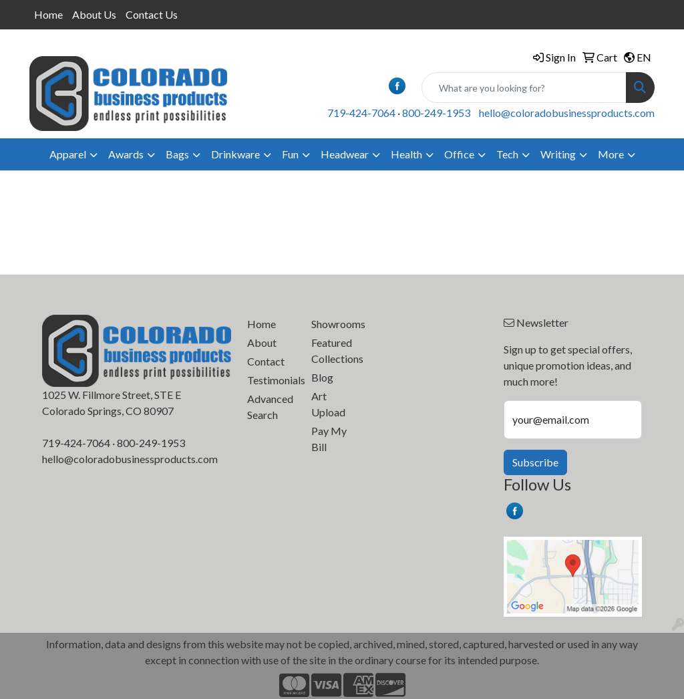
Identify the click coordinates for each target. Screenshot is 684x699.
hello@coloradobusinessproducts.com (567, 112)
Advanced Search (270, 406)
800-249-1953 (436, 112)
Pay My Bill (329, 438)
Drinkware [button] (235, 154)
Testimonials (271, 380)
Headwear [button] (345, 154)
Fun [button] (290, 154)
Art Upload (328, 404)
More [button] (611, 154)
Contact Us (152, 14)
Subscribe (535, 462)
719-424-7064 (361, 112)
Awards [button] (126, 154)
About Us (94, 14)
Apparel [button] (67, 154)
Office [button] (459, 154)
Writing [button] (558, 154)
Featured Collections (335, 350)
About (262, 342)
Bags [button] (177, 154)
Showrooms (335, 323)
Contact (266, 361)
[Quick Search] (524, 87)
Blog (322, 377)
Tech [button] (507, 154)
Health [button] (406, 154)
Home (48, 14)
